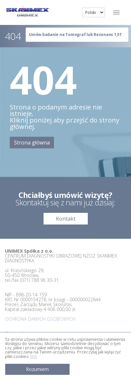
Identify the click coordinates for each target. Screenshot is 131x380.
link (33, 356)
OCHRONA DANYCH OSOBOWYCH (40, 319)
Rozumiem (37, 369)
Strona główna (32, 142)
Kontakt (65, 218)
